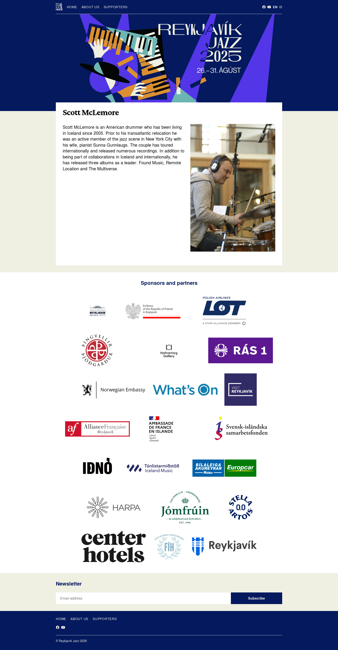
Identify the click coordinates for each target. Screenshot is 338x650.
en (275, 7)
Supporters (116, 7)
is (280, 7)
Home (72, 7)
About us (90, 7)
